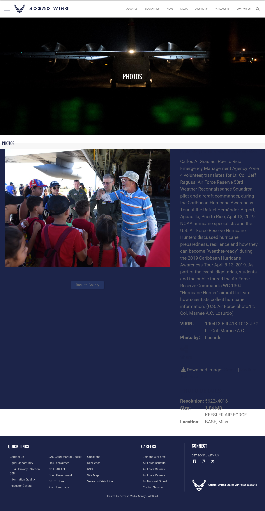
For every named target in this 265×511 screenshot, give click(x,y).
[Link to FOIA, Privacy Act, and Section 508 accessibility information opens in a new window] (25, 469)
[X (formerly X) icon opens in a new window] (212, 461)
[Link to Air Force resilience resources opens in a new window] (94, 456)
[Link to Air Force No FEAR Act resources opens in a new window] (56, 463)
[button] (6, 8)
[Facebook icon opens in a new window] (194, 461)
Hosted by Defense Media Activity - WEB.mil (132, 495)
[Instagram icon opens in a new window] (203, 461)
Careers (148, 446)
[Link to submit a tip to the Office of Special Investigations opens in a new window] (55, 474)
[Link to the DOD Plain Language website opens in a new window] (57, 481)
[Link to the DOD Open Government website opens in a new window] (59, 469)
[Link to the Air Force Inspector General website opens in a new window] (19, 481)
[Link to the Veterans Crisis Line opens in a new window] (100, 474)
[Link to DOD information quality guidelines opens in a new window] (20, 474)
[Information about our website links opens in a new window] (57, 456)
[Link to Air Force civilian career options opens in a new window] (150, 487)
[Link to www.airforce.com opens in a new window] (152, 456)
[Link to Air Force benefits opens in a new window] (152, 463)
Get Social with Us (205, 455)
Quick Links (18, 446)
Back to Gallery (87, 285)
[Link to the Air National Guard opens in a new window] (152, 481)
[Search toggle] (258, 9)
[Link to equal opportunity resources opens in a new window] (19, 463)
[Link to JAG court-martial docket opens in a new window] (24, 487)
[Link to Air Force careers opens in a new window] (152, 469)
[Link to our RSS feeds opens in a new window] (90, 463)
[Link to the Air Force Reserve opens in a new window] (152, 474)
